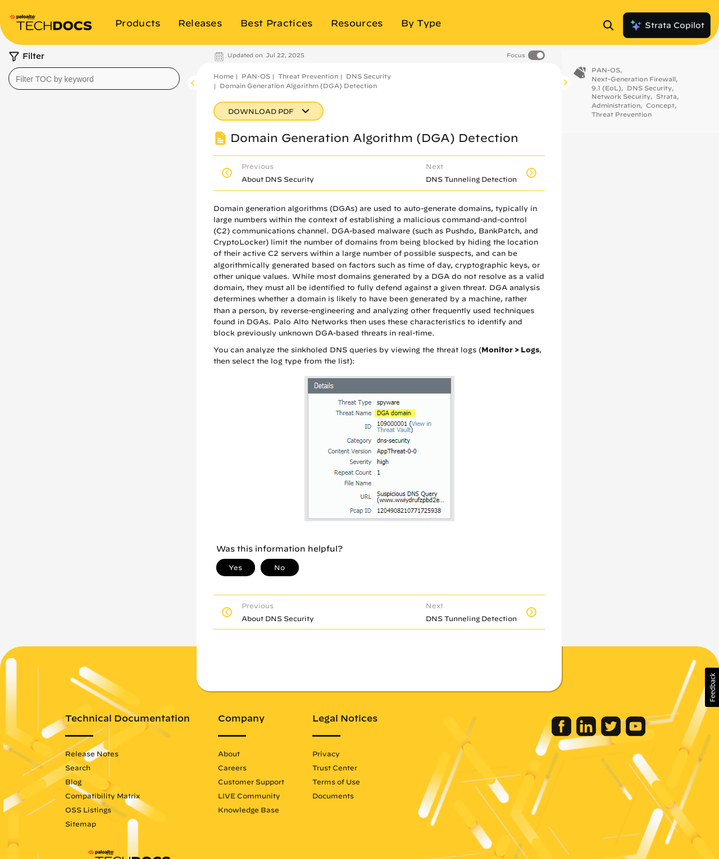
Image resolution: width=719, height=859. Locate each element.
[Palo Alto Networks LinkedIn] (565, 733)
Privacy (348, 753)
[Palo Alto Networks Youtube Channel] (614, 733)
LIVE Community (271, 796)
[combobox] (94, 78)
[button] (712, 687)
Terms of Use (358, 781)
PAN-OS (256, 76)
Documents (355, 796)
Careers (254, 767)
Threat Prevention (308, 76)
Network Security (620, 103)
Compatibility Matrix (124, 796)
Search (99, 767)
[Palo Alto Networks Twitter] (590, 733)
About (251, 753)
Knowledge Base (270, 810)
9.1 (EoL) (606, 94)
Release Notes (113, 753)
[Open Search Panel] (611, 25)
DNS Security (368, 76)
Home (223, 76)
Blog (95, 781)
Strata (666, 103)
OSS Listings (110, 810)
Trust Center (356, 767)
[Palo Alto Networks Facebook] (541, 733)
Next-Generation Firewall (633, 86)
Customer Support (273, 781)
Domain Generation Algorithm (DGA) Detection (298, 85)
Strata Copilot (666, 25)
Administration (615, 112)
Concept (660, 112)
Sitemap (102, 824)
